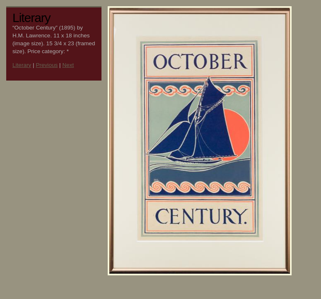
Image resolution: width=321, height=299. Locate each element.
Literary (21, 65)
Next (68, 65)
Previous (47, 65)
